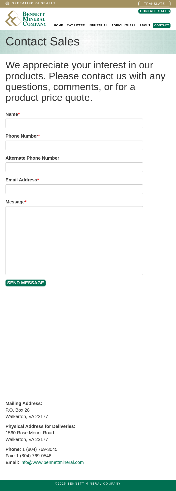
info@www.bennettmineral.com (52, 462)
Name (13, 114)
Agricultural (123, 25)
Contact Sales (155, 11)
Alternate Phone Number (32, 158)
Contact (161, 25)
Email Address (22, 179)
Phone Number (23, 136)
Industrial (98, 25)
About (145, 25)
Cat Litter (76, 25)
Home (58, 25)
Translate (154, 4)
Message (16, 201)
